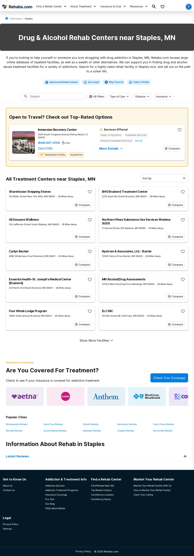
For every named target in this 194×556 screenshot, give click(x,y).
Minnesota (16, 18)
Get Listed (91, 82)
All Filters (96, 96)
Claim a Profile (139, 82)
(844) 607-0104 (49, 142)
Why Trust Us (114, 82)
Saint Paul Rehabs (53, 424)
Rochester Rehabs (127, 424)
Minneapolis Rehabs (16, 424)
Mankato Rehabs (92, 430)
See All (138, 140)
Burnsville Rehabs (162, 430)
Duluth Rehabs (91, 424)
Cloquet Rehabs (125, 430)
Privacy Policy (83, 551)
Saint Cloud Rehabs (163, 424)
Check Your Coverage (169, 378)
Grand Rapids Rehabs (55, 430)
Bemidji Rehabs (14, 430)
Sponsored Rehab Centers (61, 82)
